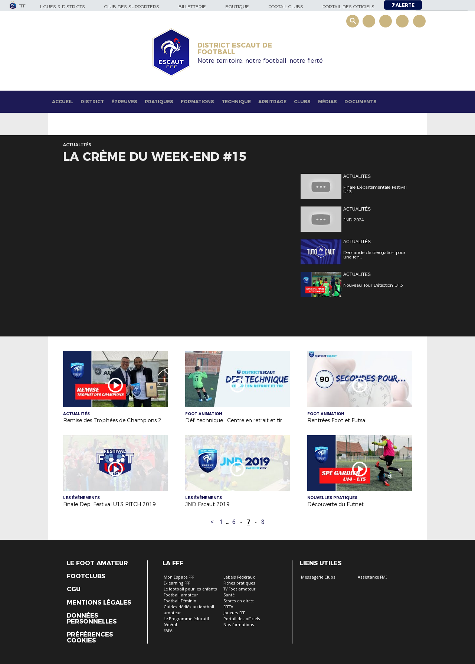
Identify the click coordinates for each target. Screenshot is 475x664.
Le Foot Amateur (97, 563)
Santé (229, 595)
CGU (74, 589)
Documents (360, 101)
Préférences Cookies (90, 638)
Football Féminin (180, 601)
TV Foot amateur (239, 589)
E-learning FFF (177, 583)
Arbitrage (272, 101)
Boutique (237, 6)
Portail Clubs (285, 6)
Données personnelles (92, 619)
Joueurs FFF (234, 613)
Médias (327, 101)
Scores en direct (238, 601)
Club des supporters (131, 6)
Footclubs (86, 576)
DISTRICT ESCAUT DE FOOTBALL (234, 48)
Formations (197, 101)
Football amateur (181, 595)
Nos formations (238, 624)
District (92, 101)
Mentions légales (99, 603)
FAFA (168, 630)
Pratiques (159, 101)
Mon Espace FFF (179, 577)
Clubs (302, 101)
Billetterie (192, 6)
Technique (236, 101)
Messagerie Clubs (318, 577)
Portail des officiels (348, 6)
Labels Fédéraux (239, 577)
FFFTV (228, 607)
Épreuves (124, 101)
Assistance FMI (372, 577)
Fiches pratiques (239, 583)
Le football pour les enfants (190, 589)
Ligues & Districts (62, 6)
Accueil (62, 101)
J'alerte (403, 5)
